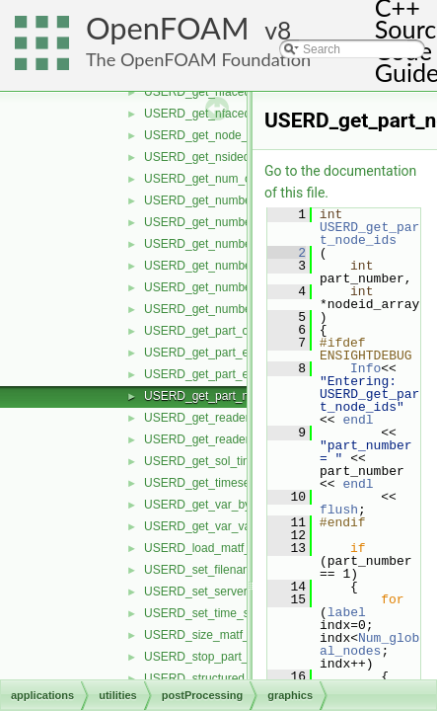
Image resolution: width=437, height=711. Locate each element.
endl (357, 420)
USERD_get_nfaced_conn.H (219, 92)
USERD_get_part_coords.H (216, 331)
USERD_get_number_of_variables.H (240, 287)
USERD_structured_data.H (215, 678)
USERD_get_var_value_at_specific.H (242, 526)
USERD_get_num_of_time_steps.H (237, 179)
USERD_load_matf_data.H (214, 548)
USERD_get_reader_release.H (225, 418)
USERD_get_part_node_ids (369, 233)
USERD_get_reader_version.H (225, 439)
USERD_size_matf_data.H (214, 635)
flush (339, 509)
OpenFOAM (168, 28)
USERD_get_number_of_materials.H (241, 244)
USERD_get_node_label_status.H (233, 135)
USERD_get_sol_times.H (210, 461)
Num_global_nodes (369, 644)
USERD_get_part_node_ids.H (223, 396)
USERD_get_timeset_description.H (236, 483)
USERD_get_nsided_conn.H (219, 157)
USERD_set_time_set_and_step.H (235, 613)
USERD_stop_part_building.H (222, 657)
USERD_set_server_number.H (224, 591)
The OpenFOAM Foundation (198, 59)
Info (365, 368)
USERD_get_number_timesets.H (231, 309)
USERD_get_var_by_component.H (236, 505)
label (347, 612)
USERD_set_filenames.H (210, 570)
